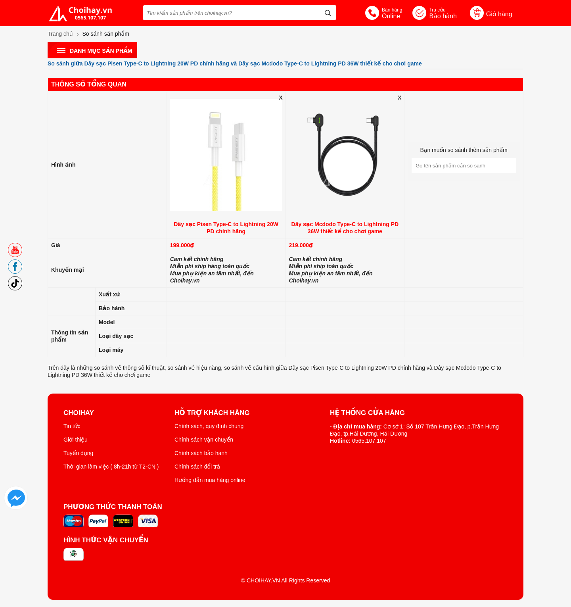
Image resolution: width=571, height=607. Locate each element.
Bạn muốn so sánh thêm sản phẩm (463, 150)
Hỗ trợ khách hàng (212, 413)
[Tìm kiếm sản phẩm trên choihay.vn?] (239, 12)
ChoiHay (78, 413)
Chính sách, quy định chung (208, 426)
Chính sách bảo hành (201, 453)
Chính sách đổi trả (197, 466)
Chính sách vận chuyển (203, 439)
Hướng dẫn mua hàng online (209, 480)
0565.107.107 (369, 441)
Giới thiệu (75, 439)
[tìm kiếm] (328, 12)
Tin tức (71, 426)
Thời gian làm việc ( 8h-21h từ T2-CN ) (111, 466)
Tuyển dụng (78, 453)
